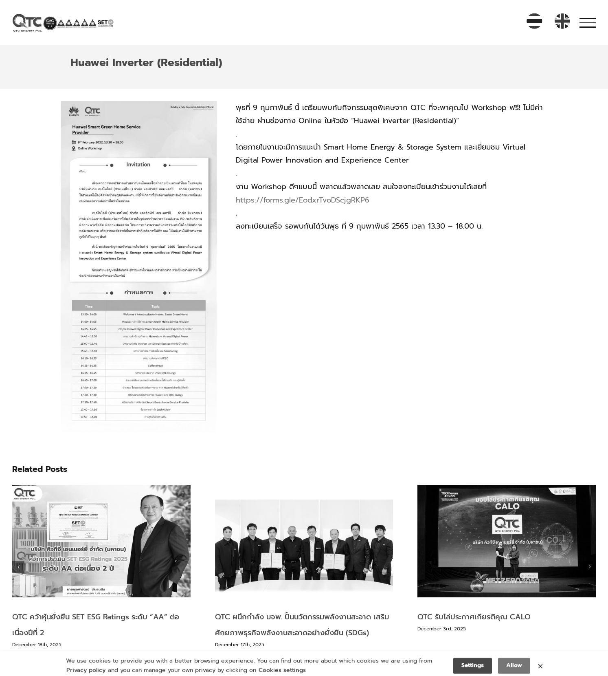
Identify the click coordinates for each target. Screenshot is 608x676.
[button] (18, 567)
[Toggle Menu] (587, 23)
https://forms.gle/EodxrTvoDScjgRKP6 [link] (302, 200)
